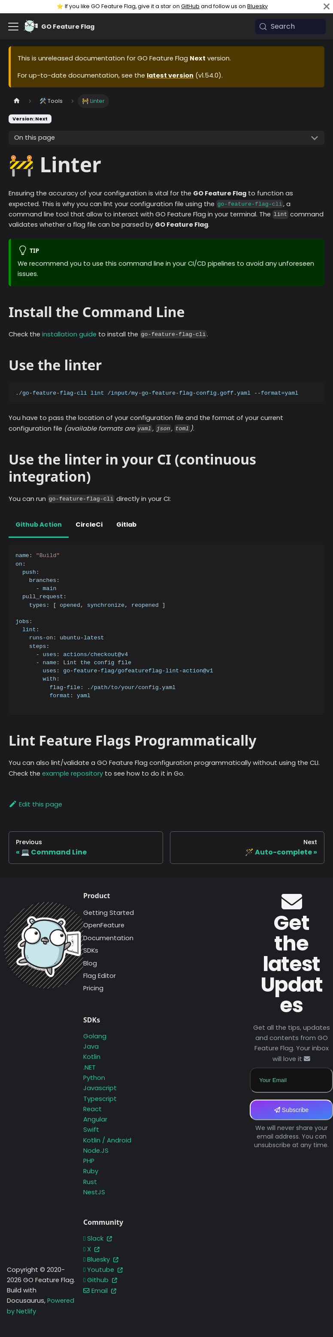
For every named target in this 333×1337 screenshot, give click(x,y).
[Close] (326, 6)
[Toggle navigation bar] (13, 26)
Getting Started (108, 912)
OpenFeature (103, 925)
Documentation (108, 938)
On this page (34, 137)
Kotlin (91, 1056)
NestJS (94, 1192)
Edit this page (35, 804)
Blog (90, 963)
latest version (170, 75)
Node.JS (96, 1150)
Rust (90, 1182)
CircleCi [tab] (89, 524)
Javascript (100, 1088)
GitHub (190, 6)
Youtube (103, 1269)
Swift (91, 1129)
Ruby (90, 1171)
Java (91, 1046)
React (92, 1109)
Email (99, 1290)
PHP (88, 1161)
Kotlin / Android (107, 1140)
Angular (95, 1119)
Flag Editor (99, 975)
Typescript (100, 1098)
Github (100, 1280)
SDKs (90, 950)
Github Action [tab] (38, 524)
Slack (97, 1238)
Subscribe (291, 1109)
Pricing (93, 988)
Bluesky (257, 6)
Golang (94, 1036)
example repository (72, 773)
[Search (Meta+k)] (290, 26)
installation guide (69, 334)
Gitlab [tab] (126, 524)
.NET (89, 1067)
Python (94, 1077)
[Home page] (17, 101)
